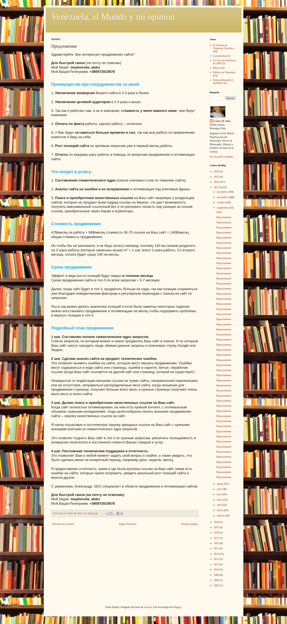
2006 (217, 580)
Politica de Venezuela (224, 72)
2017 (217, 538)
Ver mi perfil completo (221, 156)
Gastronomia (219, 56)
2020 (217, 522)
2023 (217, 187)
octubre (221, 202)
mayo (220, 499)
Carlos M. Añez (222, 121)
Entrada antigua (189, 524)
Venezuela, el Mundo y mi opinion (113, 17)
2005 (217, 585)
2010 (217, 569)
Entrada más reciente (63, 524)
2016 (217, 543)
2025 (217, 176)
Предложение (223, 217)
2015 (217, 548)
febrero (221, 515)
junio (220, 494)
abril (219, 505)
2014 (217, 553)
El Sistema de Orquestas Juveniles (223, 47)
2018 (217, 532)
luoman (148, 607)
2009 (217, 575)
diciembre (222, 191)
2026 (217, 171)
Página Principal (127, 524)
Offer (219, 212)
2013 (217, 559)
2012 (217, 564)
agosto (220, 483)
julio (219, 489)
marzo (220, 510)
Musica (217, 67)
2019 (217, 527)
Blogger (177, 607)
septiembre (223, 207)
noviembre (223, 197)
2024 (217, 182)
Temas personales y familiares (223, 82)
